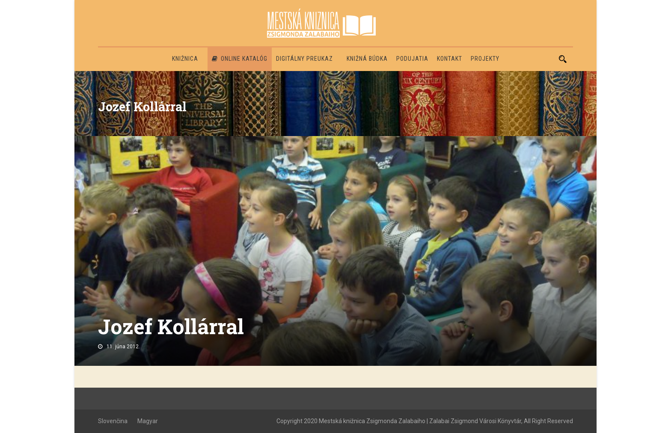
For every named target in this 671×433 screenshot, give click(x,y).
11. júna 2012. (123, 347)
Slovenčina (113, 421)
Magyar (147, 421)
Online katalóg (239, 58)
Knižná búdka (367, 58)
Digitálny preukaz (304, 58)
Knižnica (185, 58)
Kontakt (449, 58)
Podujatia (412, 58)
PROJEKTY (485, 58)
